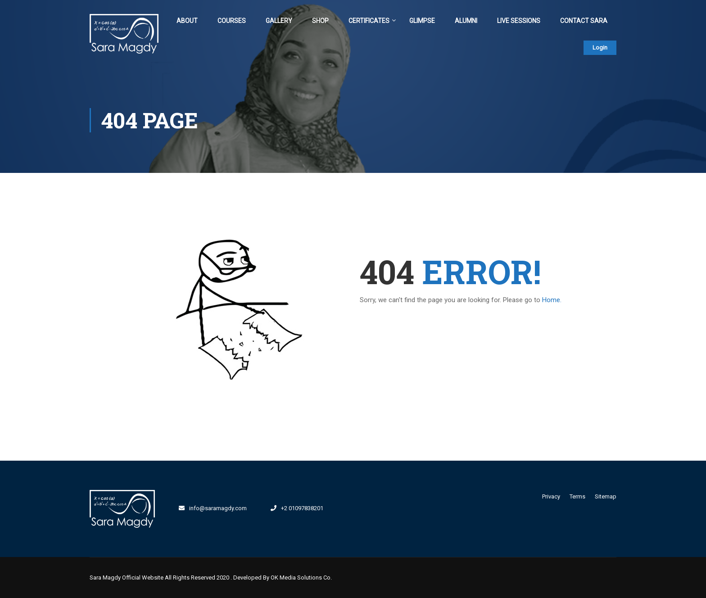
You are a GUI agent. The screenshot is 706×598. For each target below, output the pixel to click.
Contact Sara (583, 20)
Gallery (279, 20)
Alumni (466, 20)
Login (600, 47)
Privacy (551, 496)
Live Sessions (518, 20)
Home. (551, 300)
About (187, 20)
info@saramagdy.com (218, 508)
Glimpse (422, 20)
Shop (320, 20)
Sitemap (605, 496)
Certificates (368, 20)
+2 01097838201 (302, 508)
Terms (577, 496)
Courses (231, 20)
